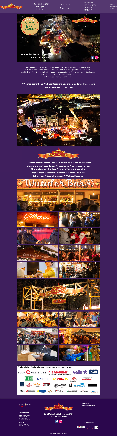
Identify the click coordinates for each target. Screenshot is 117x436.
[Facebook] (92, 57)
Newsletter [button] (85, 403)
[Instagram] (96, 57)
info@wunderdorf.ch (25, 425)
